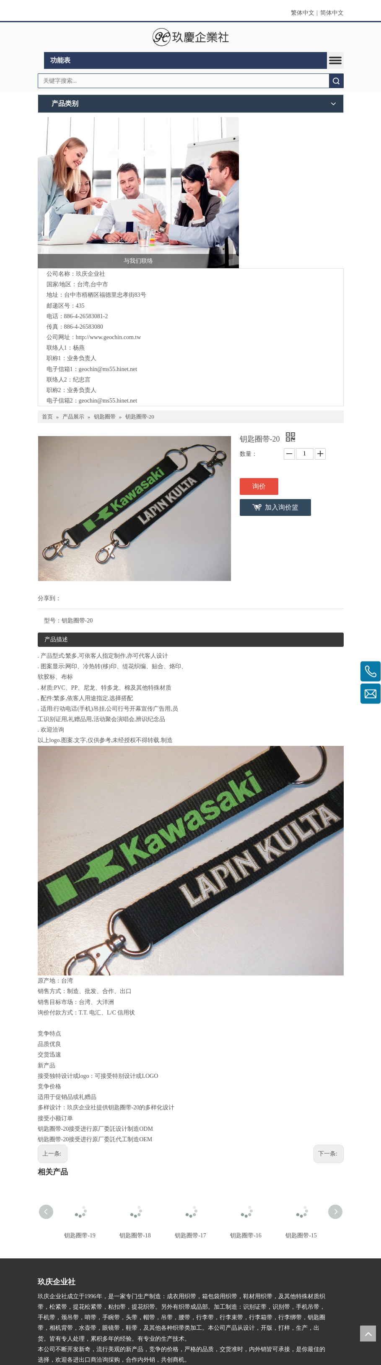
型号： (53, 620)
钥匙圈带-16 (246, 1235)
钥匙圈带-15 (301, 1235)
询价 (259, 486)
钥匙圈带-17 (190, 1235)
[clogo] (190, 37)
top (368, 1333)
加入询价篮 (281, 507)
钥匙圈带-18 (135, 1235)
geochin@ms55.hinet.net (108, 369)
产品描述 (56, 639)
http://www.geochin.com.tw (108, 337)
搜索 (336, 81)
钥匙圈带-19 (80, 1235)
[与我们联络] (138, 192)
